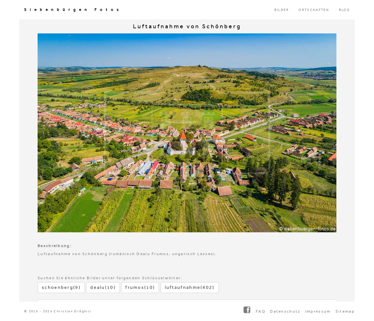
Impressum (318, 311)
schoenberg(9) (61, 287)
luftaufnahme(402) (190, 287)
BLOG (344, 10)
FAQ (260, 311)
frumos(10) (140, 287)
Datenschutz (285, 311)
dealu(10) (103, 287)
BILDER (281, 10)
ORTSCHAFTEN (313, 10)
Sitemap (345, 311)
